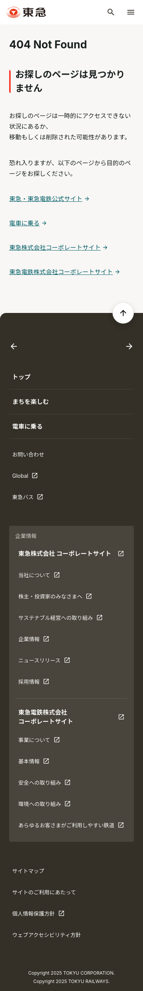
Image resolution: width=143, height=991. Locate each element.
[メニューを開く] (131, 12)
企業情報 (42, 640)
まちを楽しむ (30, 401)
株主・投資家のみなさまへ (55, 598)
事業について (42, 741)
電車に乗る (24, 223)
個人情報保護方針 (38, 915)
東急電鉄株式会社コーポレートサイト (61, 272)
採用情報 (42, 683)
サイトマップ (28, 871)
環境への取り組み (44, 805)
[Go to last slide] (13, 347)
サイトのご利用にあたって (44, 892)
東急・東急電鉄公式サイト (45, 199)
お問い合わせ (28, 454)
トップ (21, 377)
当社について (42, 576)
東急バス (36, 498)
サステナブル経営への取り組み (60, 619)
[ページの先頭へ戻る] (123, 313)
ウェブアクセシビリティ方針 (46, 935)
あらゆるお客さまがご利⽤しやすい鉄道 (71, 827)
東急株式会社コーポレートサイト (55, 247)
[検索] (111, 12)
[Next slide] (129, 347)
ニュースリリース (44, 662)
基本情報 (42, 763)
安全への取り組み (44, 784)
